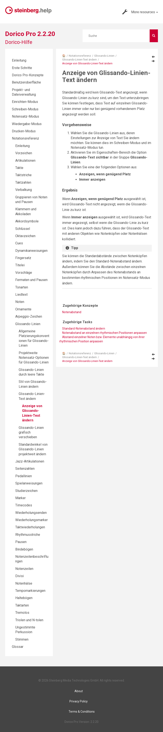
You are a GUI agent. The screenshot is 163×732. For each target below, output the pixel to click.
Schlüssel (22, 229)
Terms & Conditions (82, 711)
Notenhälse (23, 583)
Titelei (20, 265)
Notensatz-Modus (25, 116)
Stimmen (21, 639)
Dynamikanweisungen (31, 251)
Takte (19, 168)
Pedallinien (23, 476)
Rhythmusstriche (27, 535)
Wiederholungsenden (31, 513)
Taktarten (22, 605)
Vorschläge (23, 273)
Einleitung (19, 60)
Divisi (19, 576)
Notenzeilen (24, 569)
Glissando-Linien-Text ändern (79, 59)
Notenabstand (71, 312)
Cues (19, 243)
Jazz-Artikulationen (29, 461)
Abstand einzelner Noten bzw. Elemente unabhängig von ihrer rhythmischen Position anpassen (102, 339)
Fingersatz (23, 258)
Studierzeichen (26, 491)
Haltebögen (23, 598)
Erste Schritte (22, 68)
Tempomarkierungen (30, 591)
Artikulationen (25, 161)
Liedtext (21, 295)
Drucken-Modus (24, 131)
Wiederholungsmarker (31, 520)
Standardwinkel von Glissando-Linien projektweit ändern (33, 449)
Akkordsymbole (27, 221)
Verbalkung (23, 190)
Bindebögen (24, 549)
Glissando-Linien (104, 55)
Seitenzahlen (25, 469)
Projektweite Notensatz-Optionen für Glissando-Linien (34, 358)
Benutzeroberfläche (26, 82)
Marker (20, 498)
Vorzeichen (23, 153)
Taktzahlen (23, 182)
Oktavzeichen (25, 236)
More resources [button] (140, 11)
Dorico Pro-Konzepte (28, 75)
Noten (19, 302)
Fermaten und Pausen (31, 280)
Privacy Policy (78, 701)
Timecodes (23, 505)
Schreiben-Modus (25, 109)
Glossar (17, 647)
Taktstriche (23, 175)
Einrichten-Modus (25, 102)
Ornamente (23, 309)
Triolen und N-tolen (29, 620)
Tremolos (22, 613)
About (78, 691)
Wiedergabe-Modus (27, 124)
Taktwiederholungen (30, 527)
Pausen (21, 542)
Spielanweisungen (28, 483)
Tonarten (21, 287)
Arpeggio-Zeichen (28, 316)
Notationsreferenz (80, 55)
